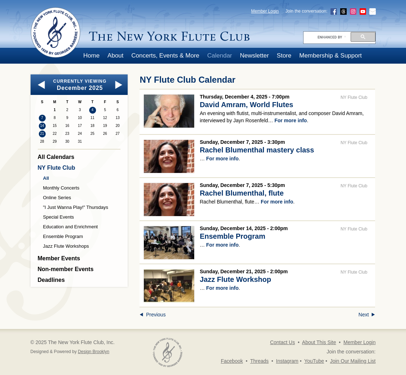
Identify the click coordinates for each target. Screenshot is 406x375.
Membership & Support (330, 55)
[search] (331, 37)
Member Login (265, 11)
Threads (259, 361)
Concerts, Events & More (165, 55)
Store (284, 55)
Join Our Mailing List (353, 361)
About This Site (319, 342)
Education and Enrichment (70, 226)
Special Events (58, 217)
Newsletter (254, 55)
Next (367, 314)
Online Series (57, 197)
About (115, 55)
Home (91, 55)
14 (42, 126)
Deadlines (51, 280)
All (46, 178)
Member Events (59, 258)
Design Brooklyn (93, 351)
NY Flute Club (57, 168)
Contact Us (282, 342)
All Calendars (56, 157)
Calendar (219, 55)
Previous (152, 314)
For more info (290, 120)
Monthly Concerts (61, 188)
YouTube (314, 361)
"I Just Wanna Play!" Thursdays (75, 207)
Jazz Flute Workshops (66, 246)
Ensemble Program (63, 236)
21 (42, 134)
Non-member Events (66, 269)
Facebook (232, 361)
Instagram (287, 361)
